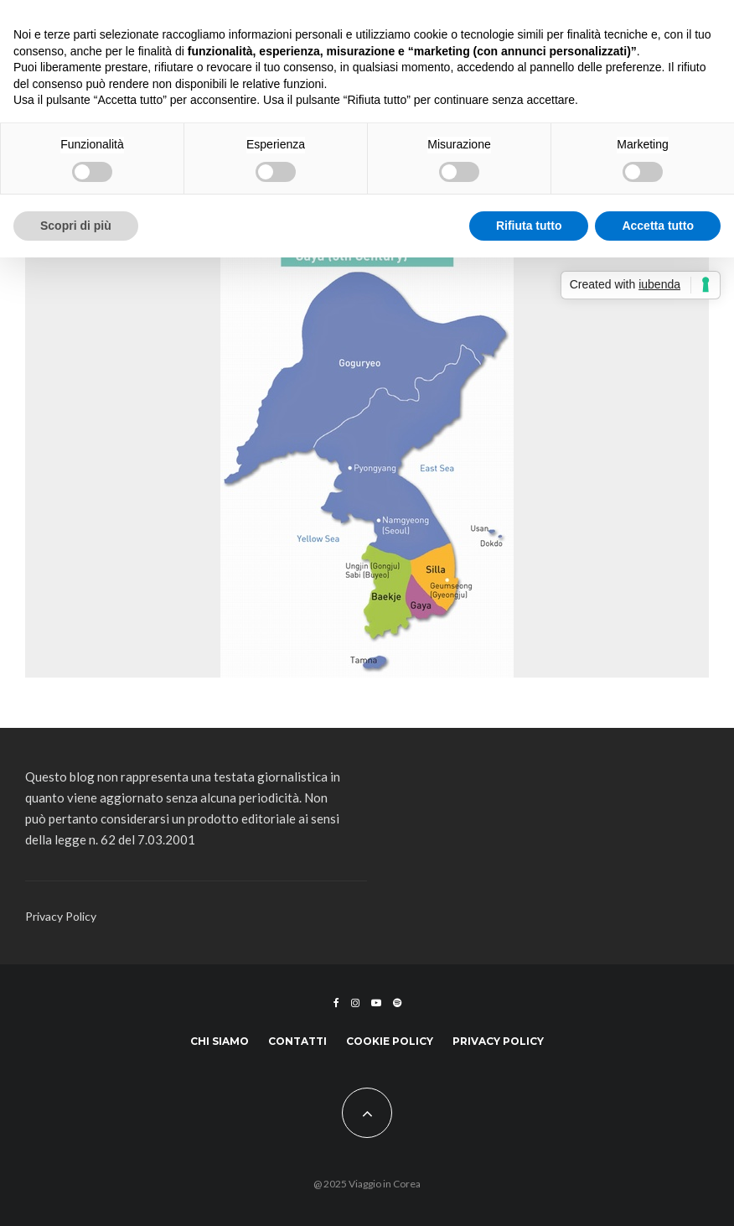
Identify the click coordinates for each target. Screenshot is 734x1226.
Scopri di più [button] (75, 225)
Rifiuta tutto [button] (529, 225)
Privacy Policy (60, 916)
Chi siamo (219, 1041)
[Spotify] (397, 1003)
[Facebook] (336, 1003)
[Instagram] (355, 1003)
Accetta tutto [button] (658, 225)
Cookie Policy (389, 1041)
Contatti (297, 1041)
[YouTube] (376, 1003)
